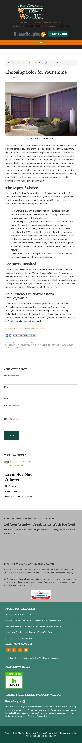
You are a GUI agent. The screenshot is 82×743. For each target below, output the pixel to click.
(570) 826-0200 (32, 25)
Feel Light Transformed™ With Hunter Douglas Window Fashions (33, 620)
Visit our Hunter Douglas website (19, 706)
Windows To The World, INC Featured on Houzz (20, 463)
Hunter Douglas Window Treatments (33, 345)
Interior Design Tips (24, 342)
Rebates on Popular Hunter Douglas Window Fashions (28, 632)
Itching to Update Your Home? (18, 614)
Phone (11, 405)
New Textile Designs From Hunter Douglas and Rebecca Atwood (33, 626)
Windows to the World (41, 11)
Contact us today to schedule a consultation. (26, 328)
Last (6, 398)
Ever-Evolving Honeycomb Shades (19, 638)
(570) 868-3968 (64, 25)
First (6, 387)
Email (11, 418)
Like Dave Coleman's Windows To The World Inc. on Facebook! (32, 658)
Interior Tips (56, 345)
